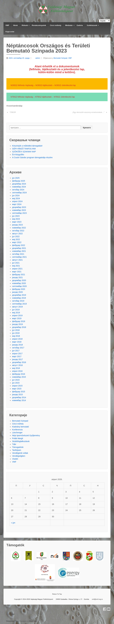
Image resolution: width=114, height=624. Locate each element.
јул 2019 (16, 310)
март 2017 (16, 356)
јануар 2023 (17, 225)
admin (35, 58)
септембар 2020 (19, 286)
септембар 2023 (19, 213)
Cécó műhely (55, 25)
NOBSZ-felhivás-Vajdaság (22, 85)
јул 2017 (16, 350)
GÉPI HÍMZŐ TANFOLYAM (24, 149)
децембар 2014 (19, 397)
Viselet (15, 459)
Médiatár (69, 25)
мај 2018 (16, 336)
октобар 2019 (18, 301)
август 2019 (17, 307)
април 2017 (17, 353)
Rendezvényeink (39, 25)
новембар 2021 (19, 251)
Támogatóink (17, 447)
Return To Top (57, 594)
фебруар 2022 (18, 245)
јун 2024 (16, 195)
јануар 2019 (17, 324)
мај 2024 (16, 198)
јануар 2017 (17, 359)
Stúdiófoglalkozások (21, 441)
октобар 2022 (18, 231)
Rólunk (25, 25)
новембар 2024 (19, 187)
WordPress (33, 621)
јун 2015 (16, 383)
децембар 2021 (19, 248)
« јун (13, 523)
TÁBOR (13, 112)
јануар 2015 (17, 394)
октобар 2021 (18, 254)
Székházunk (92, 25)
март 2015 (16, 389)
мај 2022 (16, 239)
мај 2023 (16, 219)
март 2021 (16, 271)
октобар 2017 (18, 348)
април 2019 (17, 315)
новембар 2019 (19, 298)
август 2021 (17, 260)
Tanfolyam (16, 450)
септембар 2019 (19, 304)
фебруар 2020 (18, 289)
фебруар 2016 (18, 374)
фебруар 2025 (18, 181)
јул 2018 (16, 330)
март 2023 (16, 222)
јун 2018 (16, 333)
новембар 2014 (19, 400)
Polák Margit (17, 438)
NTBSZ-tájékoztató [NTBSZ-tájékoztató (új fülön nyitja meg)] (43, 97)
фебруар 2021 (18, 274)
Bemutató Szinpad (60, 58)
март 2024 (16, 204)
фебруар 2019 (18, 321)
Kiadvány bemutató (20, 427)
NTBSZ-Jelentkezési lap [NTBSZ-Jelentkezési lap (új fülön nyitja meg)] (64, 97)
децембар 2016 (19, 362)
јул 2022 (16, 236)
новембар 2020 (19, 283)
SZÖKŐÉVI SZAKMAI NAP (24, 151)
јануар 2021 (17, 277)
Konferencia (17, 429)
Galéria (80, 25)
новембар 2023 (19, 210)
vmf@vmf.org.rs (97, 599)
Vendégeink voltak (20, 453)
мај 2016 (16, 368)
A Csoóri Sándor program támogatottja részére (32, 157)
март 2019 (16, 318)
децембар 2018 (19, 327)
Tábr (14, 444)
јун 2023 (16, 216)
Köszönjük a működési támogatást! (27, 146)
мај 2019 (16, 312)
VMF (7, 25)
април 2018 (17, 339)
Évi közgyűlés (18, 154)
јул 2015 (16, 380)
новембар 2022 (19, 228)
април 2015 (17, 386)
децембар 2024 (19, 184)
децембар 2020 (19, 280)
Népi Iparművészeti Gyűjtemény (26, 435)
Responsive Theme (13, 621)
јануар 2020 (17, 292)
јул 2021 (16, 263)
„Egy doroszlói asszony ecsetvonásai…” (88, 112)
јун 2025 (16, 178)
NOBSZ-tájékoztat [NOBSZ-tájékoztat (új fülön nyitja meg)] (43, 85)
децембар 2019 (19, 295)
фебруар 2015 (18, 391)
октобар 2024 (18, 190)
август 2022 (17, 233)
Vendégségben (18, 456)
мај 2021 (16, 266)
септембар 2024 (19, 192)
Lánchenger (17, 432)
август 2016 (17, 365)
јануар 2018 (17, 345)
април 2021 (17, 269)
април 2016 (17, 371)
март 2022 (16, 242)
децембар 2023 (19, 207)
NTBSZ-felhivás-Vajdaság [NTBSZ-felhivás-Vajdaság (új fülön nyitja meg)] (22, 97)
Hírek (15, 25)
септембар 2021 (19, 257)
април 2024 (17, 201)
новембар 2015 (19, 377)
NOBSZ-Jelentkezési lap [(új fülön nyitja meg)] (65, 85)
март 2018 (16, 342)
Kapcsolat (10, 32)
